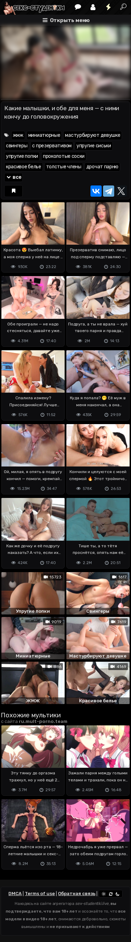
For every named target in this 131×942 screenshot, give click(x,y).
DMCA (15, 893)
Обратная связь (76, 893)
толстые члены (63, 167)
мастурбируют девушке (92, 135)
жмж (18, 135)
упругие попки (22, 156)
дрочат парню (102, 167)
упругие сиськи (94, 146)
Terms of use (40, 893)
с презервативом (52, 146)
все (13, 177)
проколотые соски (64, 156)
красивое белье (23, 167)
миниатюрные (44, 135)
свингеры (17, 146)
